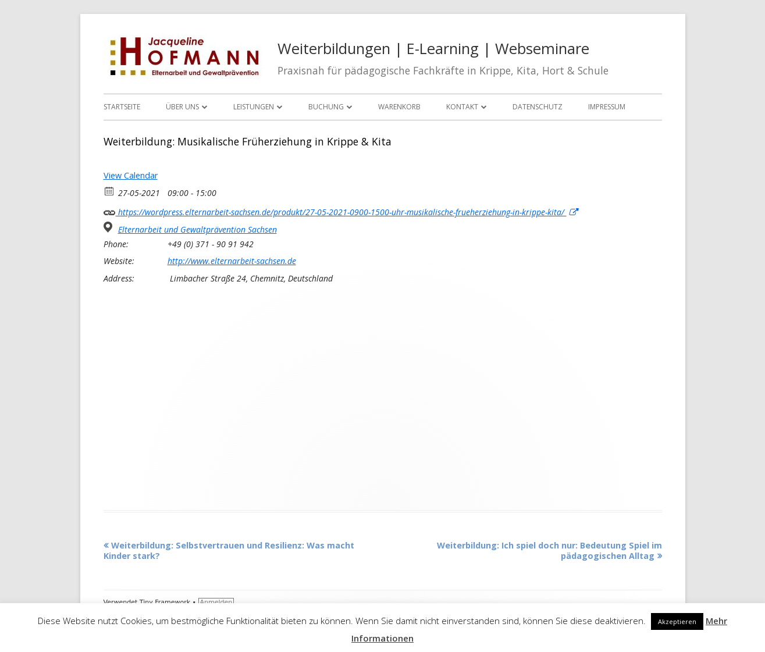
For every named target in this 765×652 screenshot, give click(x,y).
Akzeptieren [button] (677, 621)
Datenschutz (538, 107)
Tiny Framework (165, 602)
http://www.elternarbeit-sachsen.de (232, 261)
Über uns (182, 107)
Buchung (326, 107)
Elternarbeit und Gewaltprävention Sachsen (197, 230)
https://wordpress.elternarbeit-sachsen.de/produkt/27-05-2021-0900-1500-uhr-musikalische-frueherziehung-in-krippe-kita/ (341, 211)
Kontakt (462, 107)
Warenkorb (399, 107)
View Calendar (131, 175)
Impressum (606, 107)
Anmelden (216, 602)
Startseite (122, 107)
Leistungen (253, 107)
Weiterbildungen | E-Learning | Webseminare (433, 48)
